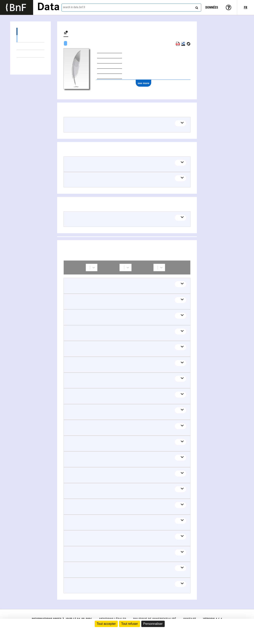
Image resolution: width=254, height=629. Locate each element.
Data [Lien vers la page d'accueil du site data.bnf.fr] (48, 7)
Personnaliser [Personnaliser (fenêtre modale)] (153, 623)
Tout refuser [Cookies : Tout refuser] (129, 623)
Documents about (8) (30, 46)
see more (143, 83)
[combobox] (131, 8)
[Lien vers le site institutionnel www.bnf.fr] (16, 7)
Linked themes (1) (30, 53)
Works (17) (30, 31)
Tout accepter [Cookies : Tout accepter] (106, 623)
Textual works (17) (30, 38)
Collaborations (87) (30, 61)
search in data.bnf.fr (74, 7)
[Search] (196, 7)
